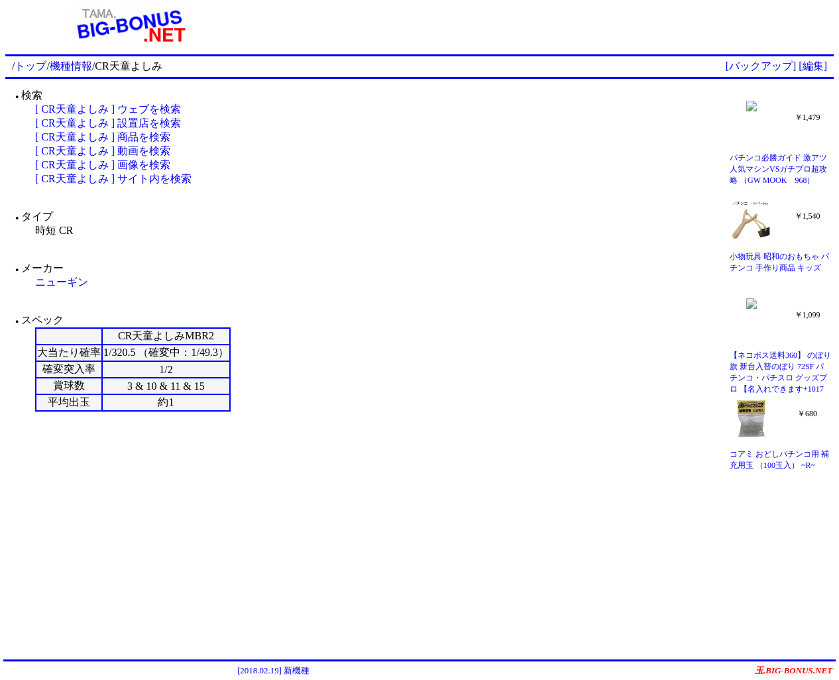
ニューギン (61, 282)
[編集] (813, 66)
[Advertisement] (544, 25)
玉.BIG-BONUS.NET (793, 670)
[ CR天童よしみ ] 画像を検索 (102, 164)
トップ (30, 66)
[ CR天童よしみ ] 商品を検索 (102, 136)
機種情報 (71, 66)
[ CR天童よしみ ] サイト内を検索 (113, 178)
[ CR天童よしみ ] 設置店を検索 (108, 123)
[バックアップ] (761, 66)
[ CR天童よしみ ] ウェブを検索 (108, 109)
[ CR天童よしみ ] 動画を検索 (102, 150)
